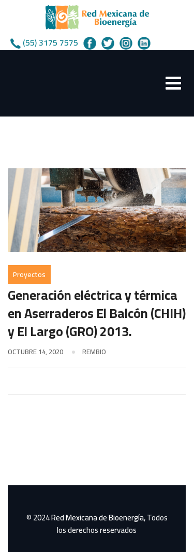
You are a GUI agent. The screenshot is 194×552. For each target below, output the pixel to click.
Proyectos (29, 274)
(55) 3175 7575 (50, 42)
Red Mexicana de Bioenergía (97, 517)
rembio (94, 351)
